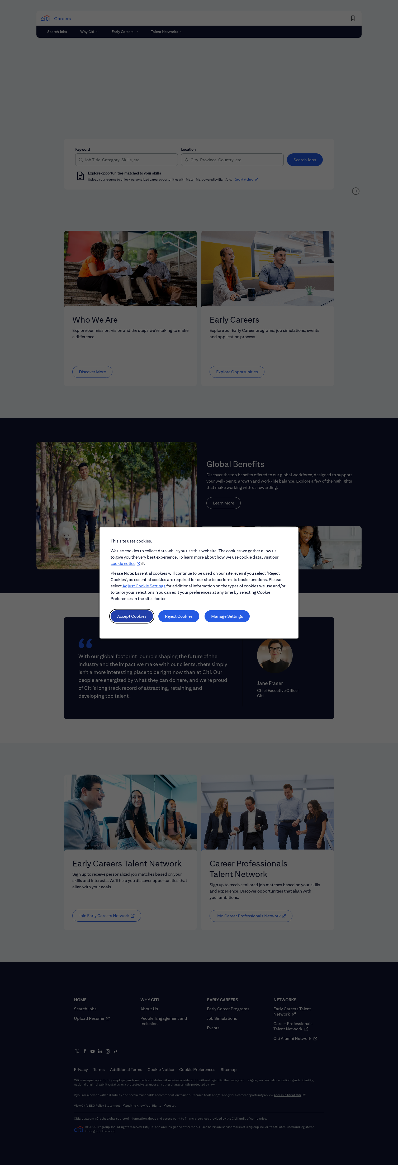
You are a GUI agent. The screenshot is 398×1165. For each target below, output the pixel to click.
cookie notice (123, 563)
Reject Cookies (179, 616)
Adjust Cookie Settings (143, 585)
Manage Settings (227, 616)
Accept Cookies (131, 616)
